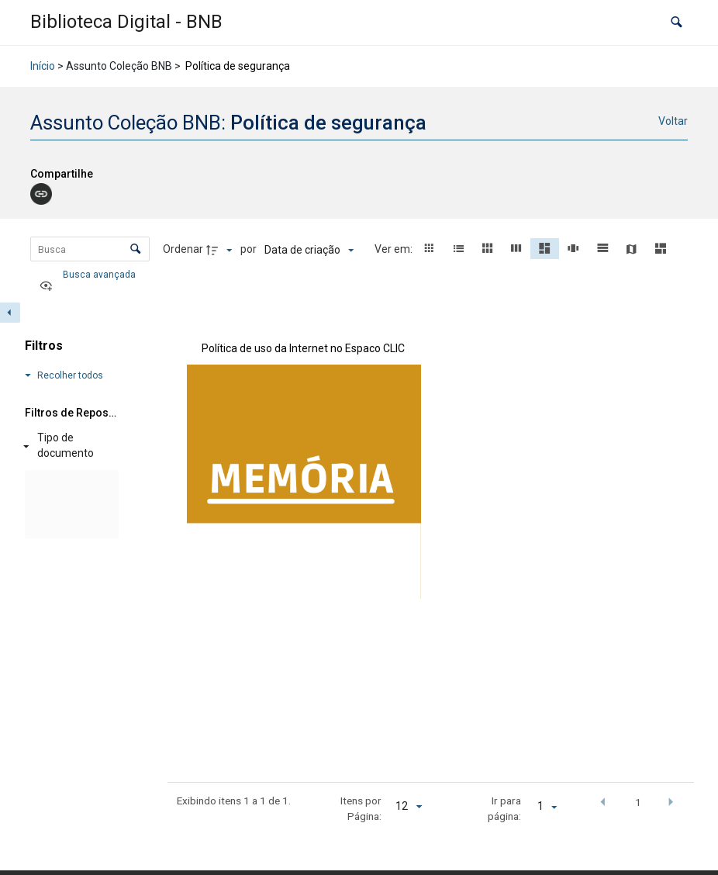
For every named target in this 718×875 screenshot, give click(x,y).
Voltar (673, 121)
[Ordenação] (309, 249)
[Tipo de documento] (69, 446)
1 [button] (638, 802)
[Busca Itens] (90, 249)
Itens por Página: (360, 808)
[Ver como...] (49, 286)
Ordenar (183, 249)
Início (42, 66)
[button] (676, 23)
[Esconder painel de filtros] (10, 313)
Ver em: (395, 249)
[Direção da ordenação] (221, 249)
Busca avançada (100, 274)
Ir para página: (504, 808)
